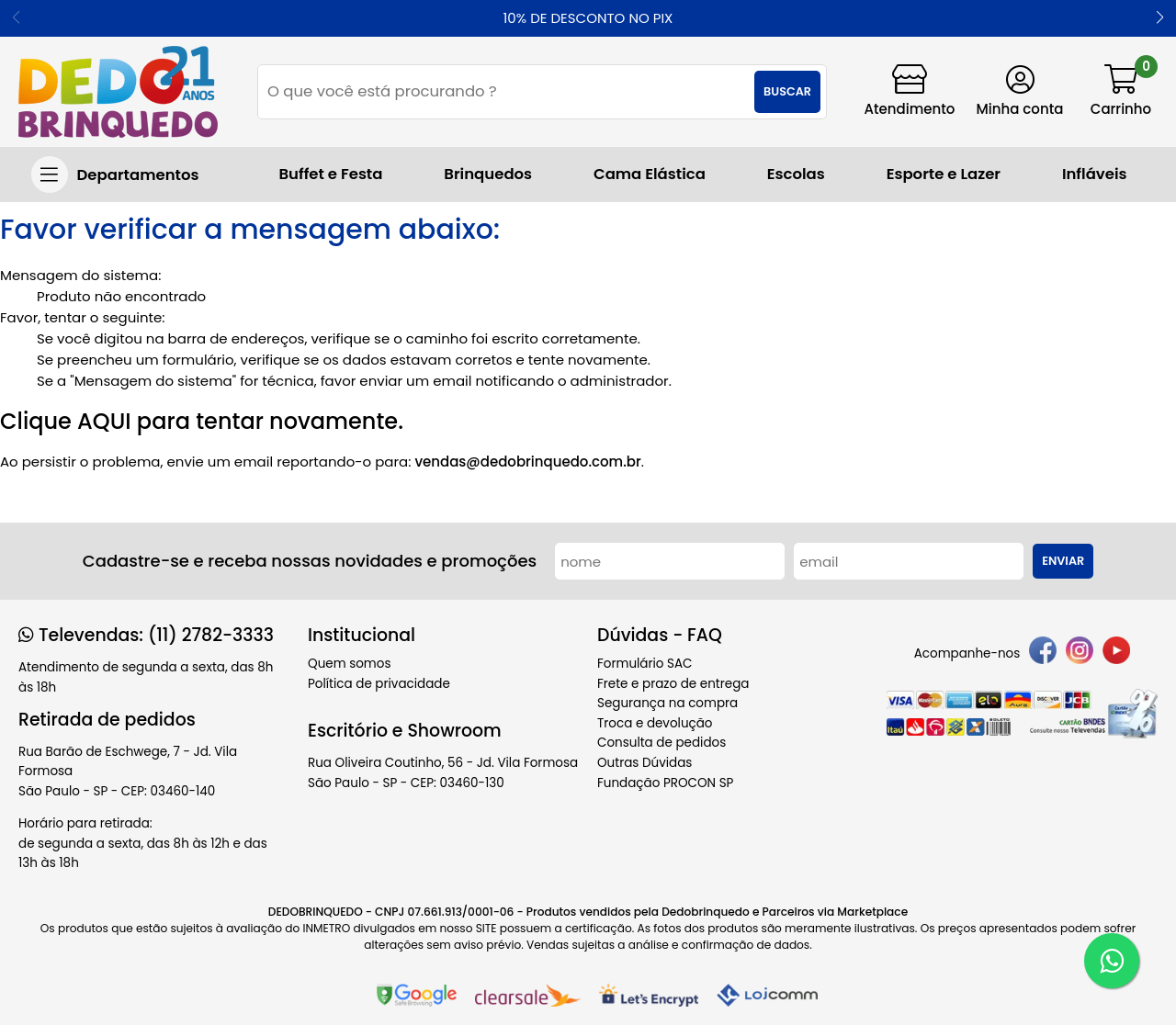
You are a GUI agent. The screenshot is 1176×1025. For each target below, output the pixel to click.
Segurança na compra (667, 703)
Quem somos (349, 663)
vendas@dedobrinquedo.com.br (527, 461)
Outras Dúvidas (644, 763)
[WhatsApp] (1111, 960)
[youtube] (1116, 653)
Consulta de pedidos (661, 742)
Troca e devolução (655, 723)
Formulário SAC (645, 663)
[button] (1160, 18)
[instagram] (1079, 653)
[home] (118, 92)
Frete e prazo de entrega (673, 684)
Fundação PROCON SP (665, 783)
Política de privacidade (379, 684)
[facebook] (1043, 653)
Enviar (1063, 561)
